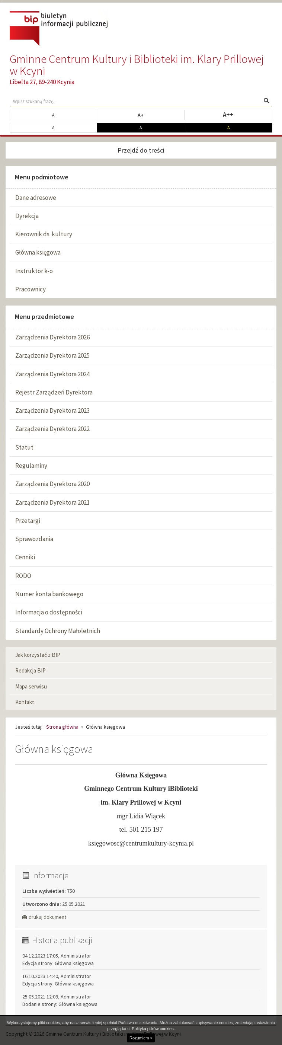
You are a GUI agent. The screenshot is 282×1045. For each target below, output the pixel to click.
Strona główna (62, 726)
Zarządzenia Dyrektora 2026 (52, 337)
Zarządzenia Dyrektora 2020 (52, 484)
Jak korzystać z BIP (37, 654)
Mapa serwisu (31, 686)
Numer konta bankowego (49, 594)
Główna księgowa (38, 252)
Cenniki (25, 557)
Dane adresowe (35, 198)
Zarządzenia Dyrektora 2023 (52, 410)
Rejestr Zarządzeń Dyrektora (54, 392)
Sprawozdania (34, 539)
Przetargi (27, 521)
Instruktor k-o (34, 271)
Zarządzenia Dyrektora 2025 (52, 355)
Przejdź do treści (141, 150)
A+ (161, 114)
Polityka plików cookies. (153, 1028)
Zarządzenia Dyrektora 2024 (52, 374)
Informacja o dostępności (48, 612)
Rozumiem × (141, 1038)
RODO (23, 576)
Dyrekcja (27, 216)
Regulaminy (31, 465)
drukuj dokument (44, 917)
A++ (247, 114)
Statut (24, 447)
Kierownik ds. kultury (43, 234)
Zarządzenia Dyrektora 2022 (52, 429)
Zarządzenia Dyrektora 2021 (52, 502)
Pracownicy (30, 289)
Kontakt (24, 702)
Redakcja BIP (30, 670)
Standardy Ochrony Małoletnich (57, 631)
